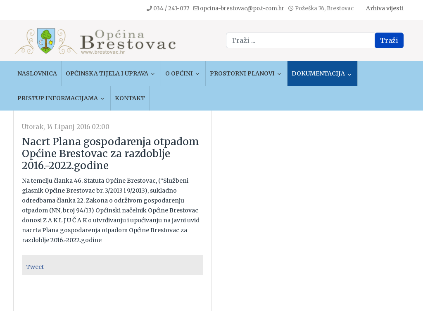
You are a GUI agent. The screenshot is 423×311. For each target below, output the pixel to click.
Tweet (35, 267)
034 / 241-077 (171, 8)
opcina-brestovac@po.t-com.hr (242, 8)
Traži (389, 40)
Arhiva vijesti (385, 8)
